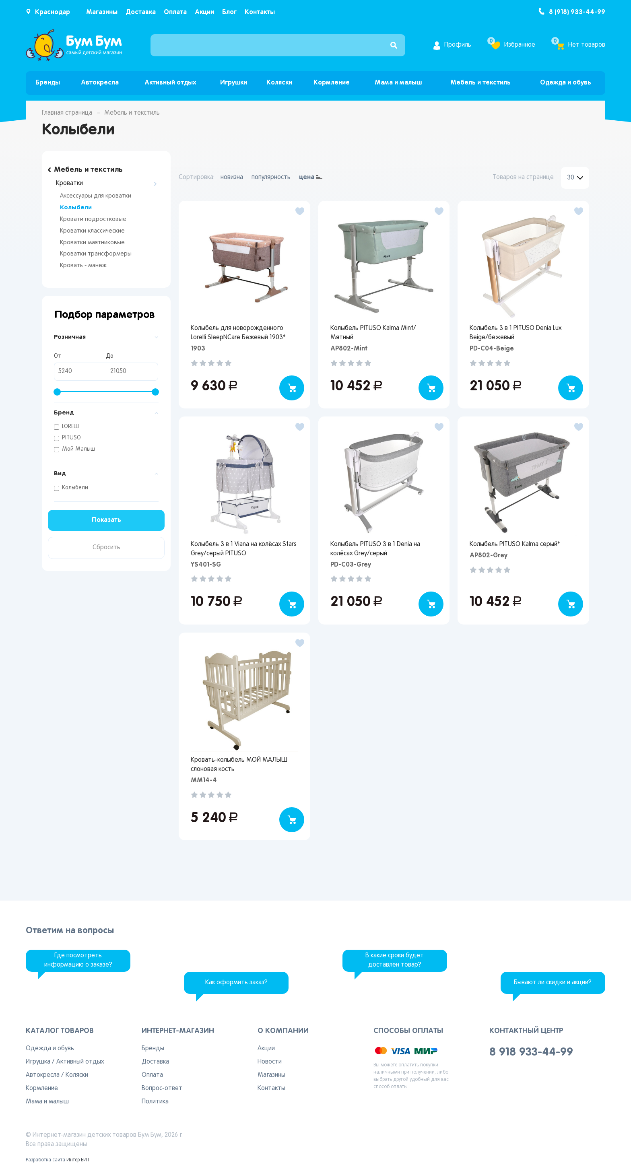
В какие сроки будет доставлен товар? (394, 960)
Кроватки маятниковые (92, 242)
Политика (155, 1102)
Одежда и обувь (565, 83)
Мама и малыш (398, 83)
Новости (270, 1062)
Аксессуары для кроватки (95, 196)
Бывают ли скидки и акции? (553, 983)
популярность (271, 177)
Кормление (331, 83)
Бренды (47, 83)
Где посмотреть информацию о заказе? (78, 960)
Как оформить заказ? (236, 983)
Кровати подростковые (93, 219)
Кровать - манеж (83, 265)
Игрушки (233, 83)
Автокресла (100, 83)
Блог (229, 12)
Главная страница (67, 113)
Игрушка (38, 1062)
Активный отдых (170, 83)
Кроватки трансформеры (96, 254)
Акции (204, 12)
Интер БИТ (78, 1160)
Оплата (175, 12)
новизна (232, 177)
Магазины (102, 12)
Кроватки (69, 183)
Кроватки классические (92, 231)
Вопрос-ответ (162, 1088)
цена (306, 177)
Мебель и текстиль (480, 83)
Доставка (141, 12)
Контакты (260, 12)
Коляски (279, 83)
